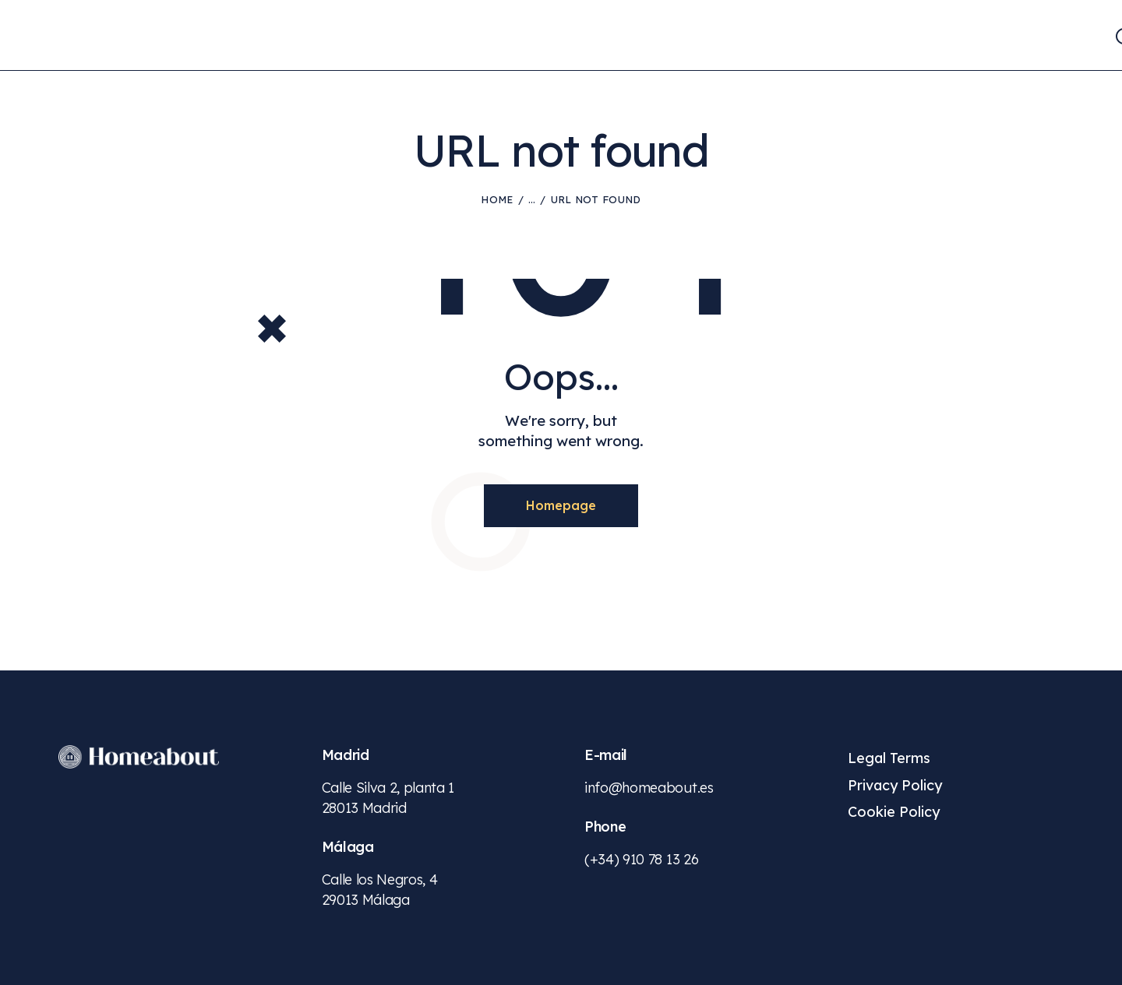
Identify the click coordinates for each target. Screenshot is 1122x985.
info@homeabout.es (649, 788)
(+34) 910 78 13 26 (641, 859)
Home (497, 199)
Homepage (561, 505)
